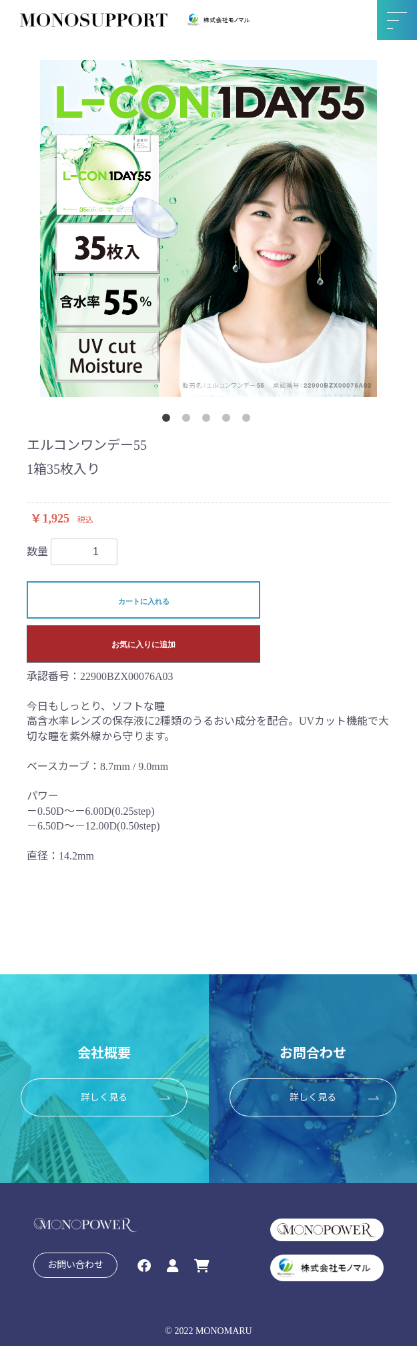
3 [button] (209, 420)
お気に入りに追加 (143, 644)
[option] (208, 228)
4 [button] (229, 420)
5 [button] (249, 420)
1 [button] (168, 420)
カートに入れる (143, 601)
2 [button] (188, 420)
